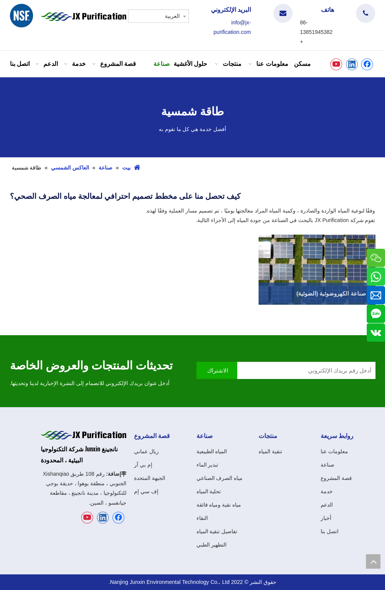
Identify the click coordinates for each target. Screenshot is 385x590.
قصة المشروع (336, 478)
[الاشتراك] (216, 370)
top (373, 561)
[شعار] (22, 15)
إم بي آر (143, 465)
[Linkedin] (352, 64)
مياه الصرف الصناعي (219, 478)
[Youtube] (336, 64)
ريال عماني (146, 451)
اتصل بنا (330, 531)
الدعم (327, 505)
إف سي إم (146, 491)
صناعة (327, 465)
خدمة (327, 491)
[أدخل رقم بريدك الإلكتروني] (308, 370)
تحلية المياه (208, 491)
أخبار (326, 518)
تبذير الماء (207, 465)
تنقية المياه (270, 451)
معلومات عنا (334, 451)
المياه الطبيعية (211, 451)
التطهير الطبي (211, 545)
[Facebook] (367, 64)
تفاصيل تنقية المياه (217, 531)
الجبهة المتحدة (149, 478)
